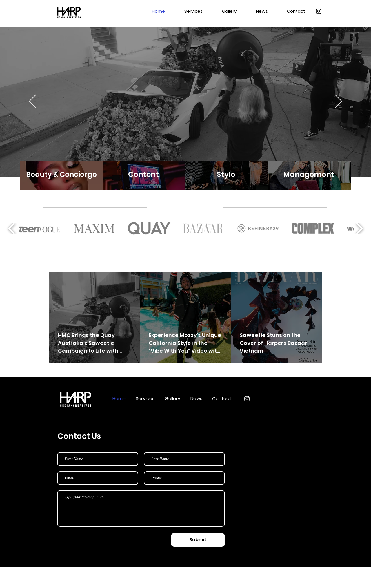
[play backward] (11, 228)
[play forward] (359, 228)
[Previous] (32, 101)
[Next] (338, 101)
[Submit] (198, 540)
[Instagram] (318, 11)
